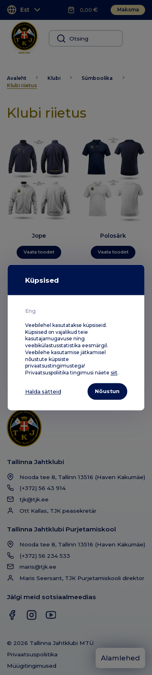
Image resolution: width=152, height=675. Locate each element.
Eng (30, 310)
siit (114, 372)
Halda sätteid (44, 391)
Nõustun (106, 391)
